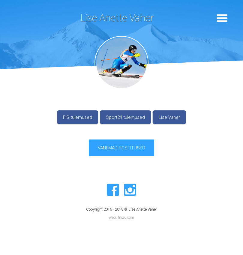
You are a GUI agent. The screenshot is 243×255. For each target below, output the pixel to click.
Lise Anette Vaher (117, 18)
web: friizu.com (121, 217)
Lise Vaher (169, 117)
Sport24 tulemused (125, 117)
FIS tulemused (77, 117)
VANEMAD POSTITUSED (121, 148)
